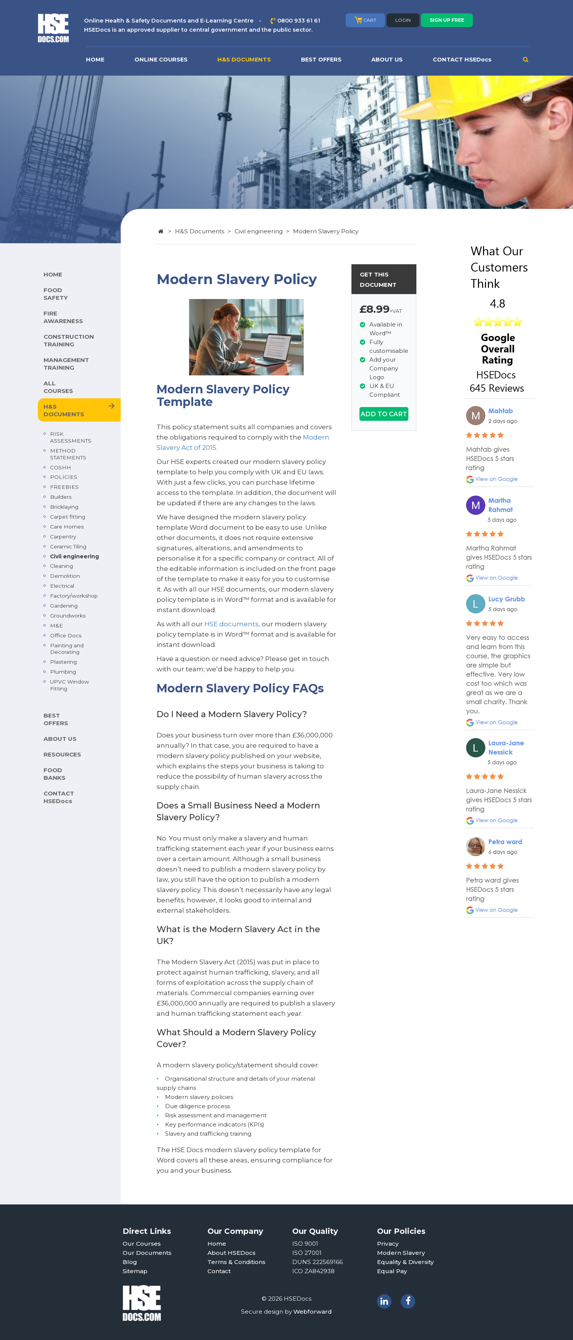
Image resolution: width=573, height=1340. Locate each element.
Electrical (62, 586)
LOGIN (403, 20)
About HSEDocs (231, 1252)
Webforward (312, 1311)
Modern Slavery (401, 1252)
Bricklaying (64, 507)
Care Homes (67, 527)
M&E (56, 625)
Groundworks (68, 616)
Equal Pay (392, 1271)
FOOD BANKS (54, 773)
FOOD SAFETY (56, 293)
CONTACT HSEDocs (462, 59)
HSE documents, (232, 624)
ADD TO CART (384, 414)
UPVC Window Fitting (69, 685)
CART (365, 19)
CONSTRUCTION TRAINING (69, 340)
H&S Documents (199, 231)
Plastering (63, 662)
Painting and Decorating (67, 648)
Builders (60, 497)
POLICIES (63, 477)
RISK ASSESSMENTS (70, 437)
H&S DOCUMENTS (244, 59)
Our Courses (142, 1243)
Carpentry (63, 536)
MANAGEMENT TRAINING (66, 363)
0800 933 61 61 (298, 20)
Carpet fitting (67, 517)
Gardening (64, 606)
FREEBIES (64, 487)
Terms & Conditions (236, 1262)
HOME (95, 59)
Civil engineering (74, 556)
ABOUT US (387, 59)
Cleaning (61, 566)
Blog (130, 1262)
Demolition (65, 576)
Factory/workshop (74, 596)
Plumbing (63, 672)
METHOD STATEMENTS (68, 454)
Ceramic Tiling (68, 546)
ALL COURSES (58, 387)
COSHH (60, 467)
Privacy (388, 1243)
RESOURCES (62, 754)
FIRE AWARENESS (63, 317)
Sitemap (135, 1271)
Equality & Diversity (405, 1262)
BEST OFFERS (321, 59)
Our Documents (147, 1252)
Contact (219, 1271)
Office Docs (65, 635)
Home (216, 1243)
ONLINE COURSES (161, 59)
